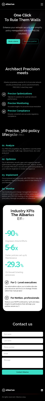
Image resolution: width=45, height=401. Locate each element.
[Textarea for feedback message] (22, 363)
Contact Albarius (22, 372)
